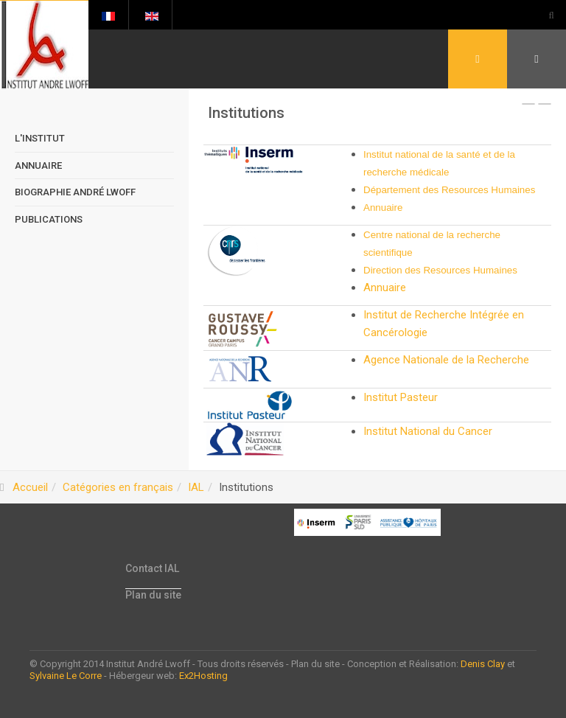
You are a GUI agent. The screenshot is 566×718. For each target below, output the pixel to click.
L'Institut (40, 138)
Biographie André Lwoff (75, 192)
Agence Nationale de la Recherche (446, 359)
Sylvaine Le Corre (65, 675)
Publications (49, 219)
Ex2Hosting (203, 675)
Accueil (30, 487)
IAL (196, 487)
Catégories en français (118, 487)
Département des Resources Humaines (449, 189)
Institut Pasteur (400, 397)
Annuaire (382, 207)
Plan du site (153, 595)
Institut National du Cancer (427, 431)
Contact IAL (152, 568)
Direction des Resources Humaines (440, 270)
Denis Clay (483, 663)
